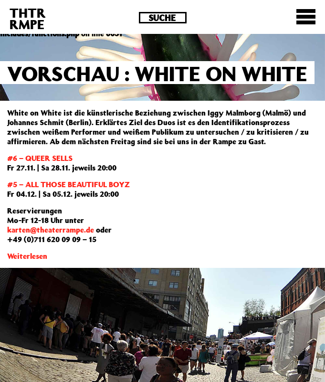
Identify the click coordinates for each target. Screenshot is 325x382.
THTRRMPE (28, 18)
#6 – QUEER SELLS (40, 158)
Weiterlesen (27, 256)
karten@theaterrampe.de (50, 229)
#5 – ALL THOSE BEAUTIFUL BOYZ (68, 184)
